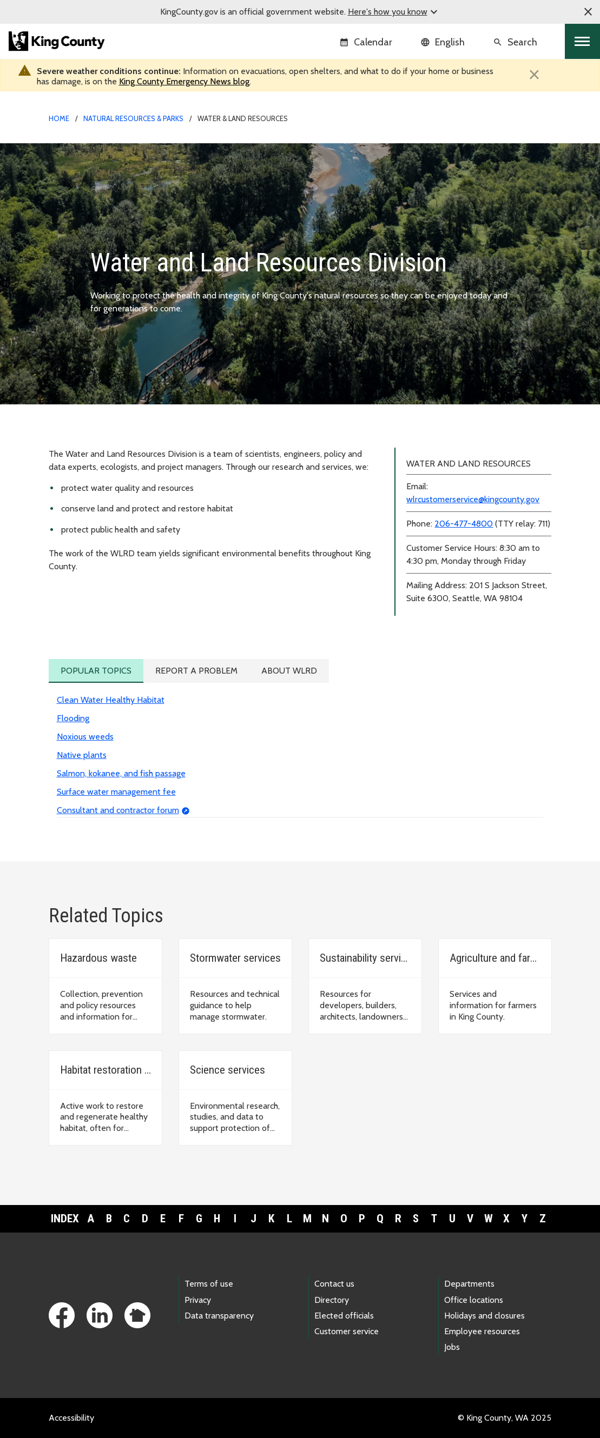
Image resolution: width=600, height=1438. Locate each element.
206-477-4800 (463, 523)
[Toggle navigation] (582, 41)
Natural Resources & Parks (133, 118)
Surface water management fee (116, 792)
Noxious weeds (85, 736)
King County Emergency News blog (184, 81)
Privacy (197, 1300)
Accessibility (71, 1418)
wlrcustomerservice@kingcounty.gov (472, 499)
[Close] (534, 74)
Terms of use (208, 1284)
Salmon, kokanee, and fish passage (121, 773)
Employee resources (482, 1331)
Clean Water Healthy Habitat (110, 700)
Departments (469, 1284)
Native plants (82, 755)
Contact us (334, 1284)
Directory (331, 1300)
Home (59, 118)
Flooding (73, 718)
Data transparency (219, 1315)
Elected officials (344, 1315)
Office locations (473, 1300)
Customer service (346, 1331)
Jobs (452, 1347)
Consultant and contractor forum (118, 810)
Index (65, 1218)
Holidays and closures (484, 1315)
